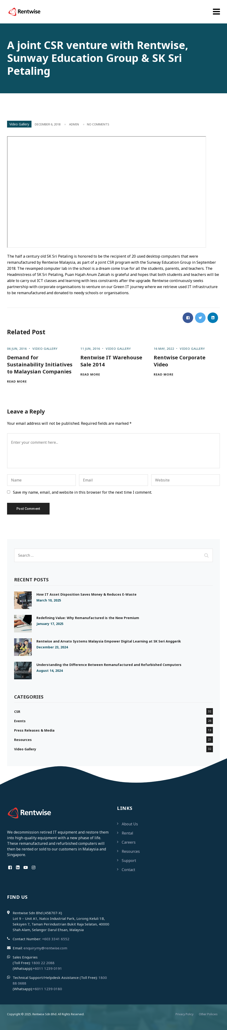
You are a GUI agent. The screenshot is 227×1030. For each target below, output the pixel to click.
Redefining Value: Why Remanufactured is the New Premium (87, 618)
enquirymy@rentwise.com (45, 948)
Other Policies (208, 1014)
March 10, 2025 (48, 600)
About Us (130, 824)
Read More (17, 381)
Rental (127, 833)
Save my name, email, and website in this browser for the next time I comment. (82, 492)
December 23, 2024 (52, 647)
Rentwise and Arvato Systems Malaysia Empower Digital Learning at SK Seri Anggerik (108, 641)
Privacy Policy (184, 1014)
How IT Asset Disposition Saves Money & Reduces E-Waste (86, 594)
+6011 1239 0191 (47, 968)
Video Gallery (19, 124)
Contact (128, 869)
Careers (129, 842)
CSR (17, 711)
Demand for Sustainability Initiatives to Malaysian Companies (39, 364)
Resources (23, 739)
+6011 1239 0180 (47, 988)
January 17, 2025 (49, 623)
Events (20, 721)
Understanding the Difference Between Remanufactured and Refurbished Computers (108, 664)
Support (129, 860)
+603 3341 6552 (55, 938)
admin (74, 124)
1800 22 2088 (43, 962)
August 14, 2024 (49, 670)
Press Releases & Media (34, 730)
